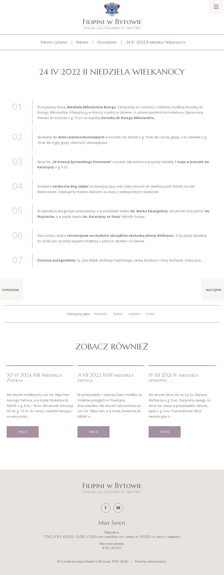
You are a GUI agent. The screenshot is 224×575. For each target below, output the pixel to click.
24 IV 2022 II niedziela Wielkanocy (156, 42)
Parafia (82, 42)
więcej (22, 432)
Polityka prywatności (151, 561)
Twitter (118, 314)
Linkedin (134, 314)
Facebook (100, 314)
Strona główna (53, 42)
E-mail (150, 314)
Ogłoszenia (107, 42)
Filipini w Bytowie (112, 23)
